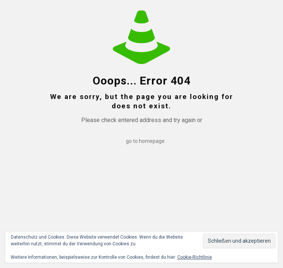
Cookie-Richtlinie (194, 257)
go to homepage (145, 141)
